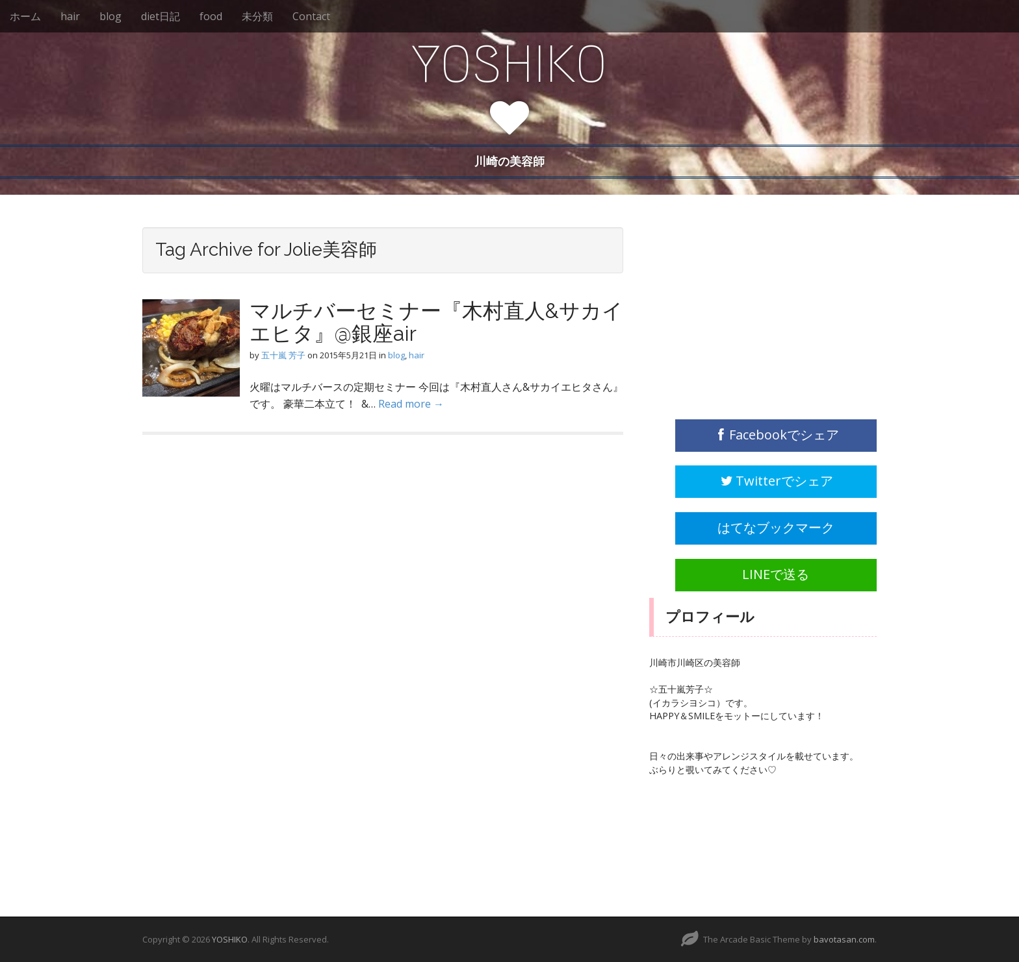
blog (110, 16)
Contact (311, 16)
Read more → (411, 404)
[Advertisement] (746, 308)
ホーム (25, 16)
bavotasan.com (844, 939)
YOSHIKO (509, 64)
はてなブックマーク (775, 527)
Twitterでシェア (776, 480)
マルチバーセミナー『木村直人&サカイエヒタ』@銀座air (436, 322)
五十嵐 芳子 (283, 355)
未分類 (257, 16)
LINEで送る (775, 574)
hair (70, 16)
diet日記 (160, 16)
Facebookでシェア (776, 434)
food (211, 16)
